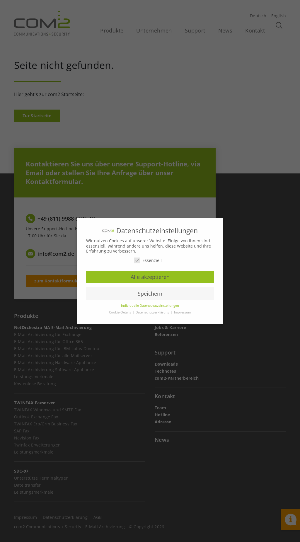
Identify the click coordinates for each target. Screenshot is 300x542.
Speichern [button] (150, 293)
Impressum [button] (182, 312)
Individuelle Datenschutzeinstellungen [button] (150, 306)
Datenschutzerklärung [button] (153, 312)
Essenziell (148, 260)
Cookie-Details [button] (120, 312)
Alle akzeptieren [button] (150, 276)
